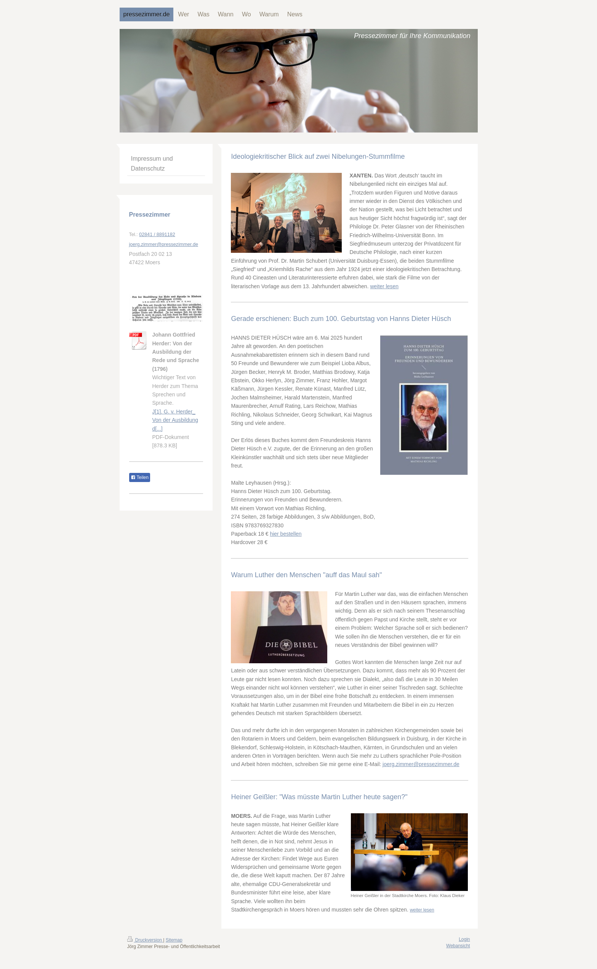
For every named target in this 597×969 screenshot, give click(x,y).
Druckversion (145, 940)
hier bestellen (285, 534)
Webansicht (458, 945)
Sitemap (174, 940)
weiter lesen (384, 286)
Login (464, 939)
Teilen (140, 477)
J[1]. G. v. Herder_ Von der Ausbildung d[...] (175, 420)
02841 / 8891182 (157, 234)
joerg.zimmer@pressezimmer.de (421, 764)
